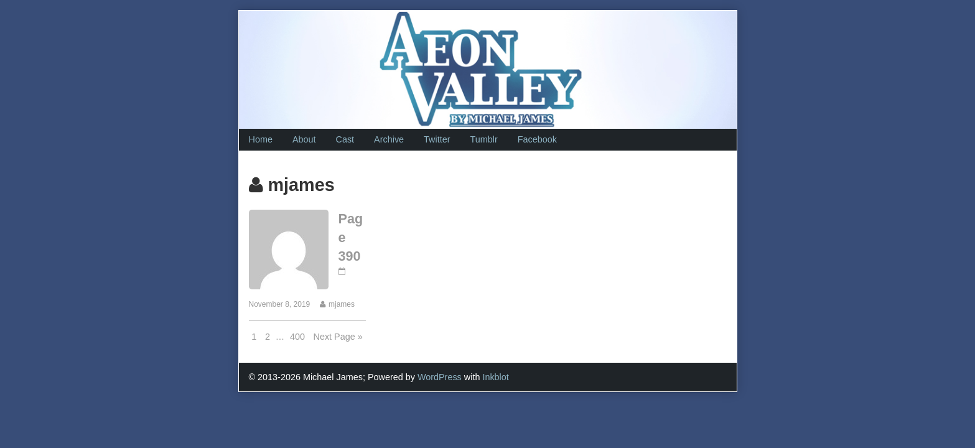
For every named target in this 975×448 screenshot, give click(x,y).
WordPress (440, 377)
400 (298, 336)
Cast (345, 139)
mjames (341, 304)
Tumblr (483, 139)
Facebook (537, 139)
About (304, 139)
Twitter (437, 139)
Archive (389, 139)
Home (261, 139)
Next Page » (338, 337)
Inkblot (495, 377)
